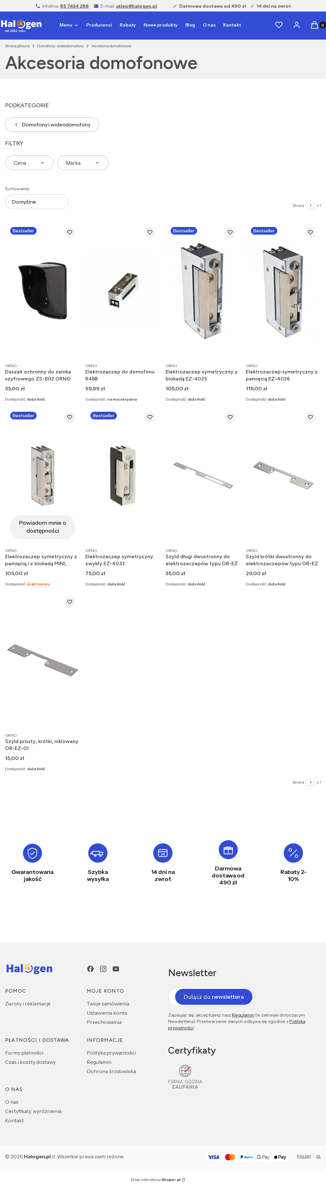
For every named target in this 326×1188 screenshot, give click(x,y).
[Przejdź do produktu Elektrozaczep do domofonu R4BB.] (122, 290)
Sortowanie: (17, 189)
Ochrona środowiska (111, 1071)
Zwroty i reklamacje (28, 1003)
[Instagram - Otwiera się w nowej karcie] (103, 969)
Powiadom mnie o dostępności (42, 526)
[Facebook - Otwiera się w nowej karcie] (90, 969)
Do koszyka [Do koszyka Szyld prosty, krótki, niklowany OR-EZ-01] (68, 717)
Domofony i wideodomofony (60, 45)
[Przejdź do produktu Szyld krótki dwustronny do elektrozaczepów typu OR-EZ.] (283, 475)
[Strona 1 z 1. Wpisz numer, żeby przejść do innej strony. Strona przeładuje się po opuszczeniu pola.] (310, 205)
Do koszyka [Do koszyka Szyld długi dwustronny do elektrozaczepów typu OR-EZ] (229, 532)
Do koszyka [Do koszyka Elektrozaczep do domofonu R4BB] (149, 348)
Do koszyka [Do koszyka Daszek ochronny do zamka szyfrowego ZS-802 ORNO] (68, 348)
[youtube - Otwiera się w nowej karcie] (116, 969)
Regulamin (99, 1062)
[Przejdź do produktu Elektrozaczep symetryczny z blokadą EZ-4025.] (203, 290)
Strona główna (17, 45)
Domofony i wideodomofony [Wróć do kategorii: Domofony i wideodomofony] (52, 124)
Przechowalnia (104, 1022)
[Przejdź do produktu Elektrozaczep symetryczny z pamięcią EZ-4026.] (283, 290)
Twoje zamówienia (108, 1003)
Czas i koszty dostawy (30, 1062)
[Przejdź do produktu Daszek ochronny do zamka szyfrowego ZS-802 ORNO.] (42, 290)
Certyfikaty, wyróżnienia (33, 1111)
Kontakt (14, 1120)
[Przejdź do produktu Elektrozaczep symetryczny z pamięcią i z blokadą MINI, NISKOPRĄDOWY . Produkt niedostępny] (42, 475)
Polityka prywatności (111, 1052)
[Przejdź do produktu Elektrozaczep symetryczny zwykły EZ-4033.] (122, 475)
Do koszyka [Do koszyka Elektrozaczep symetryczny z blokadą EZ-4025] (229, 348)
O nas (11, 1102)
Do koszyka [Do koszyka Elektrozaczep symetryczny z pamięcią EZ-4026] (309, 348)
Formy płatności (24, 1052)
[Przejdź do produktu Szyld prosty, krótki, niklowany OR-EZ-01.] (42, 660)
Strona (298, 205)
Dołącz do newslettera (214, 996)
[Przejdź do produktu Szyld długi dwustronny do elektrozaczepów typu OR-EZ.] (203, 475)
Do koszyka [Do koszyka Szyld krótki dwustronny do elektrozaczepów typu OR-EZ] (309, 532)
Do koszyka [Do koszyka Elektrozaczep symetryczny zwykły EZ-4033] (149, 532)
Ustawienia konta (107, 1013)
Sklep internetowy (156, 1179)
